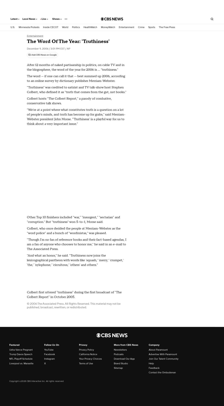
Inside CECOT (50, 27)
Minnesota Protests (29, 27)
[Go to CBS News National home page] (112, 19)
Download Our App (124, 359)
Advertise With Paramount (163, 354)
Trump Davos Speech (20, 354)
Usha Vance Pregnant (21, 350)
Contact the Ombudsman (162, 372)
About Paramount (158, 350)
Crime (141, 27)
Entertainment (126, 27)
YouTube (49, 350)
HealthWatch (90, 27)
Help (151, 363)
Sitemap (118, 368)
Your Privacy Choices (90, 359)
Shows (57, 19)
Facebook (49, 354)
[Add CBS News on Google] (42, 55)
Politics (76, 27)
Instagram (49, 359)
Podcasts (119, 354)
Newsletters (120, 350)
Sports (151, 27)
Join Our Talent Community (163, 359)
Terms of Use (86, 363)
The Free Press (167, 27)
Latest (15, 19)
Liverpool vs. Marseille (21, 363)
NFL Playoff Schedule (21, 359)
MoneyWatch (108, 27)
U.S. (13, 27)
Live (45, 19)
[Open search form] (212, 19)
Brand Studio (121, 363)
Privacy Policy (86, 350)
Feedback (154, 368)
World (65, 27)
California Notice (88, 354)
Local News (29, 19)
